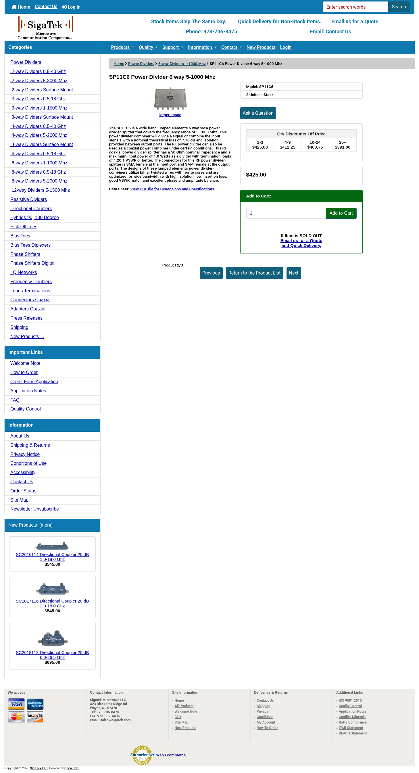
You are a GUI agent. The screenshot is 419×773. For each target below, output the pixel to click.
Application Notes (28, 390)
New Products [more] (30, 525)
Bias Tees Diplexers (30, 245)
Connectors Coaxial (30, 299)
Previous (211, 273)
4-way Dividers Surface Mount (41, 144)
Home (20, 7)
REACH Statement (353, 733)
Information (200, 47)
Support (171, 47)
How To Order (267, 728)
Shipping (19, 327)
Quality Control (25, 408)
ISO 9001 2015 (350, 701)
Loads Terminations (30, 290)
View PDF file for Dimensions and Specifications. (172, 189)
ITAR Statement (351, 728)
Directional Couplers (31, 208)
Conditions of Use (28, 463)
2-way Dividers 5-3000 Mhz (38, 80)
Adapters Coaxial (27, 308)
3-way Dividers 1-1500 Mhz (38, 108)
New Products (261, 47)
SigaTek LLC (39, 768)
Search (399, 6)
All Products (184, 706)
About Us (19, 436)
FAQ (15, 400)
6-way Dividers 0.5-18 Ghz (38, 153)
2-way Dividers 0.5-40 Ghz (38, 71)
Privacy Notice (25, 454)
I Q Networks (23, 272)
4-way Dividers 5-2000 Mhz (38, 135)
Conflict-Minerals (352, 717)
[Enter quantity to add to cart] (286, 213)
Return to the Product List (254, 273)
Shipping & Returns (30, 445)
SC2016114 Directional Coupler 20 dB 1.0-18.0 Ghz (52, 551)
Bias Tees (20, 235)
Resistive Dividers (28, 199)
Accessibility (22, 472)
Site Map (19, 500)
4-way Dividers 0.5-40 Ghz (38, 126)
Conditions (265, 717)
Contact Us (46, 6)
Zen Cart (72, 768)
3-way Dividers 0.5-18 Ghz (38, 98)
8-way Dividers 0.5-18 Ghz (38, 172)
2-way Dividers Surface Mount (41, 89)
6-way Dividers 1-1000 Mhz (182, 63)
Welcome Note (25, 363)
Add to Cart (341, 213)
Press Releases (26, 318)
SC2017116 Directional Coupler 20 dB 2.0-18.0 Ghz (52, 594)
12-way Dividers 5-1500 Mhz (40, 190)
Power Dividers (141, 63)
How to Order (24, 372)
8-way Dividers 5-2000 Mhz (38, 181)
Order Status (23, 490)
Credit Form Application (34, 381)
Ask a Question (258, 113)
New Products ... (27, 336)
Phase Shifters (25, 254)
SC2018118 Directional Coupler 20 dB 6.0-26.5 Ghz (52, 644)
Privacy (262, 711)
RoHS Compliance (353, 722)
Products (121, 47)
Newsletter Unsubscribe (34, 509)
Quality (146, 47)
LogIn (285, 47)
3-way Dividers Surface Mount (41, 117)
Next (294, 273)
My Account (266, 722)
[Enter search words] (356, 6)
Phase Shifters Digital (32, 263)
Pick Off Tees (23, 226)
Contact (230, 47)
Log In (71, 7)
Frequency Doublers (31, 281)
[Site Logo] (73, 27)
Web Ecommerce (171, 755)
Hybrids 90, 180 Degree (34, 217)
